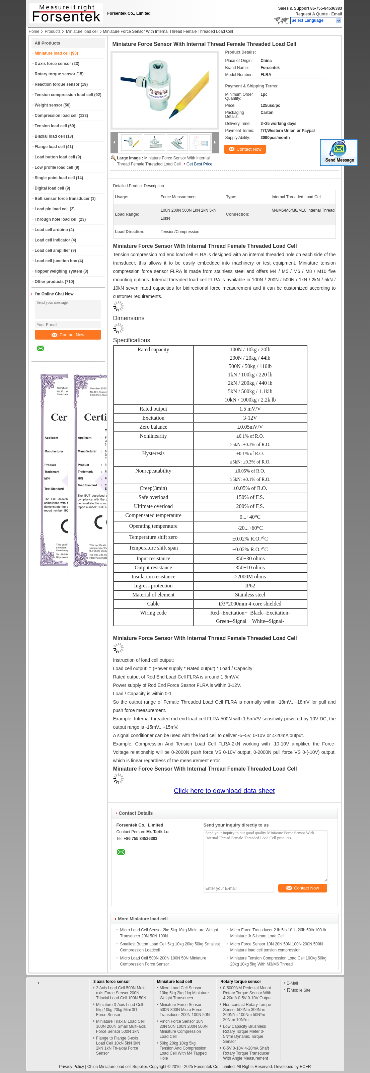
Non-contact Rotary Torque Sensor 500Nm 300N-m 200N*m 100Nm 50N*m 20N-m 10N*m (247, 1012)
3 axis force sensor (53, 63)
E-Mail (292, 983)
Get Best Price (199, 164)
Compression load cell (56, 115)
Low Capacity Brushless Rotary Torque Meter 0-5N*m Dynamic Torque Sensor (244, 1034)
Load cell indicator (52, 240)
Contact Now (68, 334)
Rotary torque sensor (55, 74)
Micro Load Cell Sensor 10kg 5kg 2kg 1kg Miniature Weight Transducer (184, 993)
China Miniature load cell (109, 1066)
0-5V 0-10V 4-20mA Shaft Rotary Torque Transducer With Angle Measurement (246, 1053)
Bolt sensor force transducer (62, 198)
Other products (49, 281)
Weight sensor (48, 105)
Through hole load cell (56, 219)
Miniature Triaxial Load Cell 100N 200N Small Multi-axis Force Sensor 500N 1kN (121, 1026)
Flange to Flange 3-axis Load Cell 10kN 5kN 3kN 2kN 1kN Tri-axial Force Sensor (118, 1046)
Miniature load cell (82, 31)
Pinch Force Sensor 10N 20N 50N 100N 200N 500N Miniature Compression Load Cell (184, 1029)
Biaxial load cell (50, 136)
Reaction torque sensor (57, 84)
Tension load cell (51, 126)
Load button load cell (55, 157)
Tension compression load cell (64, 94)
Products (53, 31)
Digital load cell (49, 188)
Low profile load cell (54, 167)
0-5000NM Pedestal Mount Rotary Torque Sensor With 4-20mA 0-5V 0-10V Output (247, 993)
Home (34, 31)
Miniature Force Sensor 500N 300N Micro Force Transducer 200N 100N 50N (185, 1009)
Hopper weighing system (58, 271)
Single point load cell (55, 177)
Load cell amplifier (52, 250)
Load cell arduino (51, 229)
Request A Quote (311, 14)
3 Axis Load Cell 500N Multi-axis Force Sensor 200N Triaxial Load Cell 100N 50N (121, 993)
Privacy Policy (71, 1066)
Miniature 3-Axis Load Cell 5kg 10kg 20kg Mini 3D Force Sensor (119, 1009)
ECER (305, 1066)
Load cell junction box (56, 261)
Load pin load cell (52, 209)
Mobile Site (298, 990)
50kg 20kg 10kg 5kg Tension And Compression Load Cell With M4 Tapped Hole (183, 1051)
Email (336, 14)
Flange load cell (50, 146)
